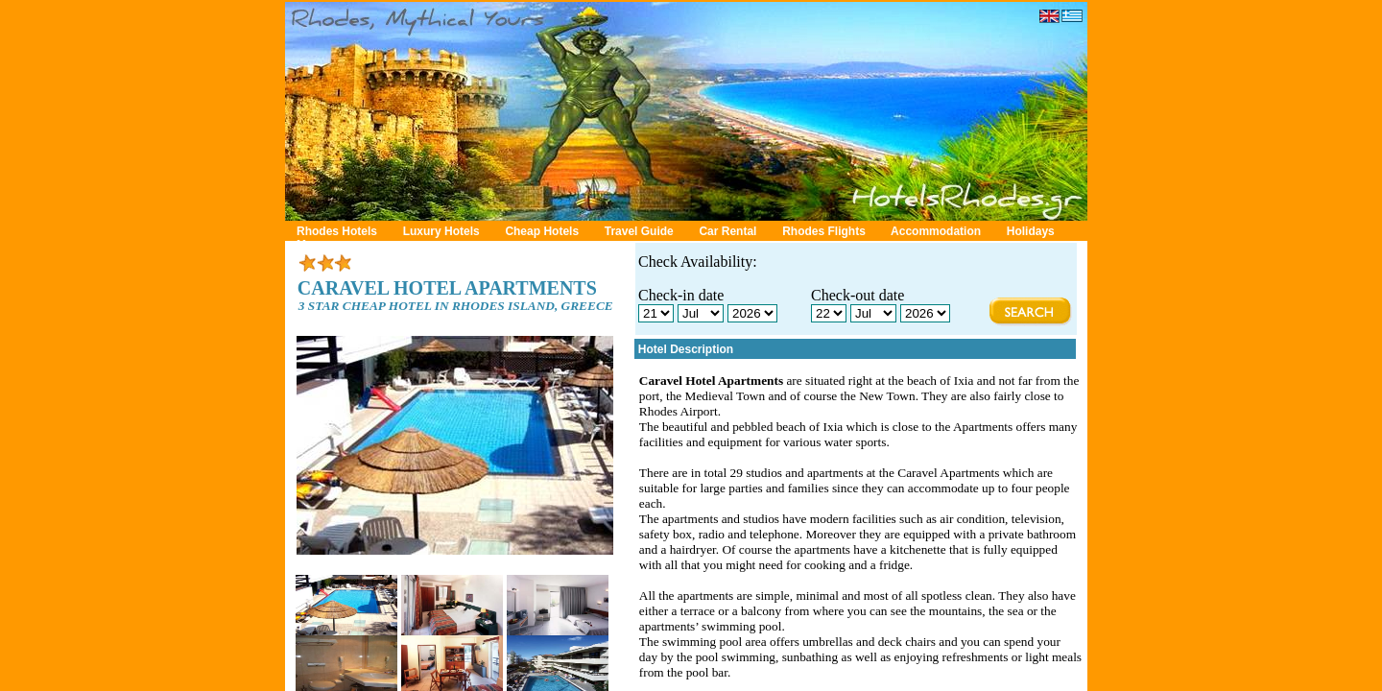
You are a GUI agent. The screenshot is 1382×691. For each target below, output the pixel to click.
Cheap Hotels (542, 231)
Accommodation (936, 231)
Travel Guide (639, 231)
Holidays (1031, 231)
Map (308, 244)
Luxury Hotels (441, 231)
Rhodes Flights (824, 231)
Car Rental (727, 231)
